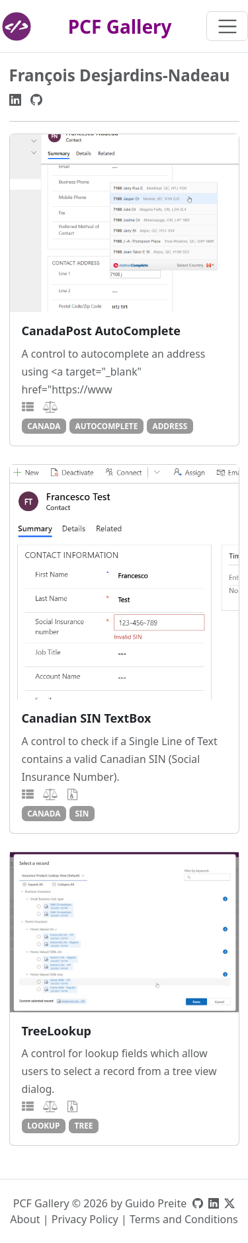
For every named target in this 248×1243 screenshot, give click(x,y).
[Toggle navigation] (227, 26)
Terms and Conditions (184, 1219)
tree (84, 1125)
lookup (43, 1125)
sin (82, 813)
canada (43, 426)
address (169, 426)
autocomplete (106, 426)
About (25, 1219)
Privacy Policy (85, 1219)
